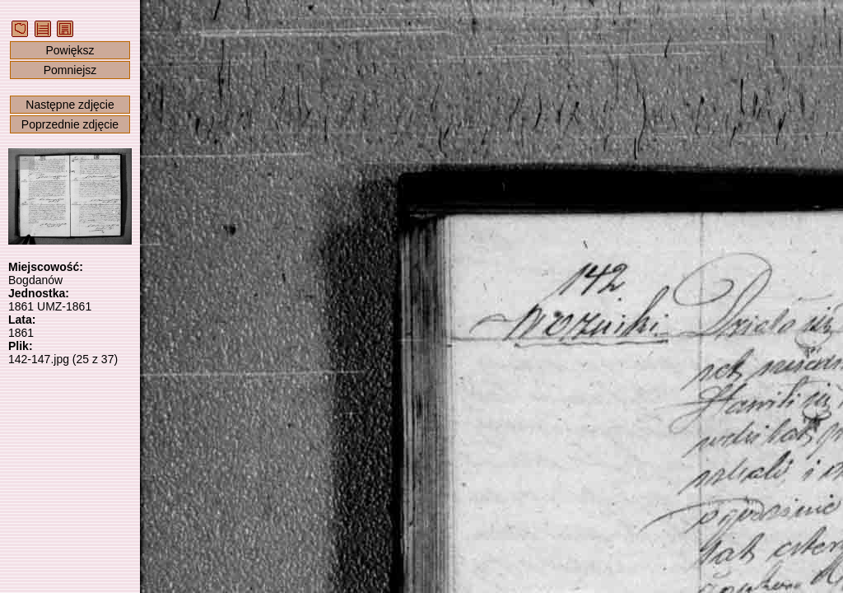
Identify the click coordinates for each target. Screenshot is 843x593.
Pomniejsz (70, 70)
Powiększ (69, 50)
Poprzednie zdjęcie (70, 124)
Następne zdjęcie (70, 104)
